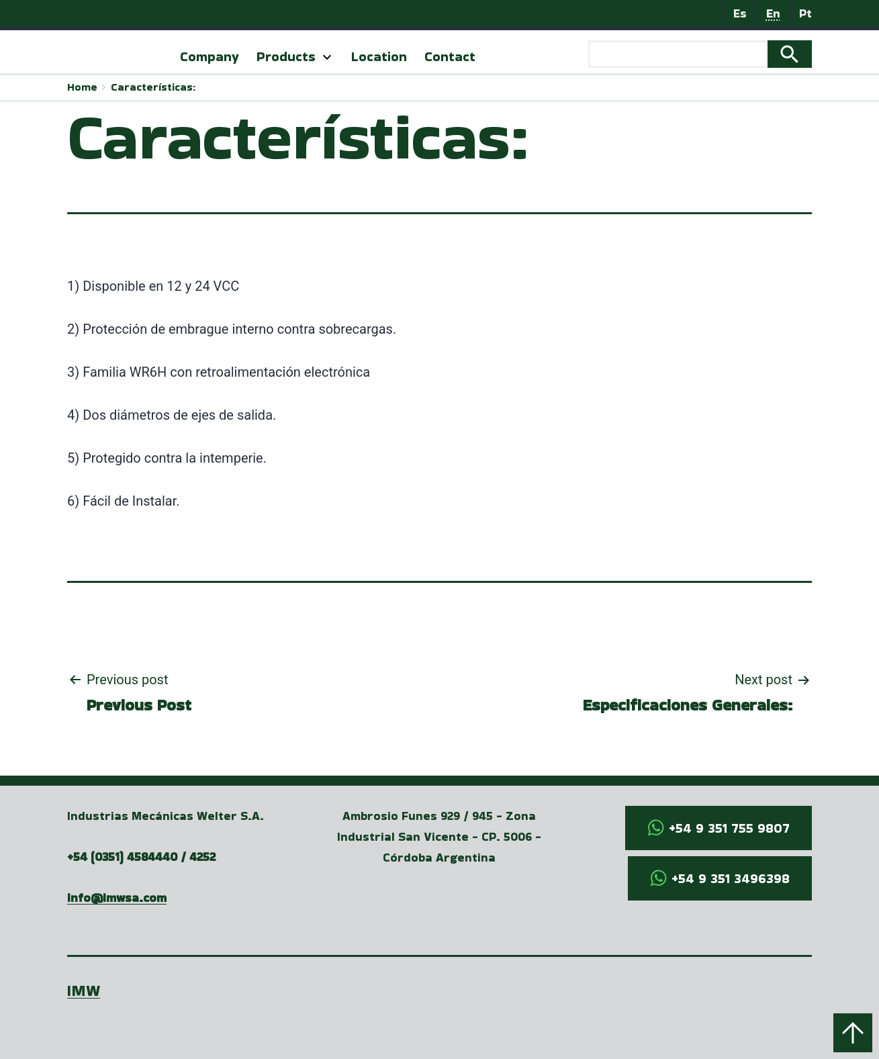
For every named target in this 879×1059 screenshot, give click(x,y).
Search (790, 54)
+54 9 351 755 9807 (729, 828)
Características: (153, 87)
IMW (83, 990)
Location (379, 56)
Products (286, 56)
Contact (449, 56)
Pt (805, 13)
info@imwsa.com (117, 897)
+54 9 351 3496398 (731, 878)
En (773, 13)
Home (82, 87)
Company (209, 56)
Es (740, 13)
